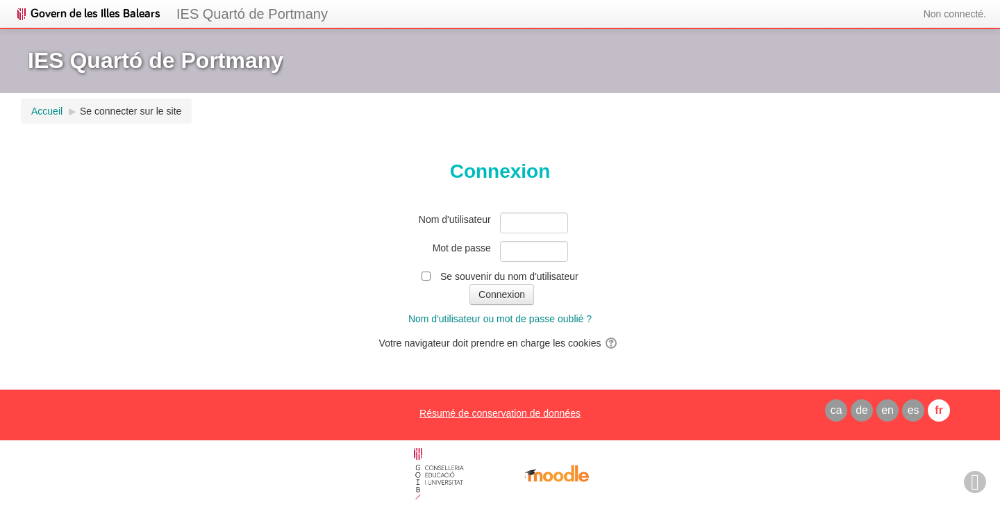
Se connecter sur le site (130, 111)
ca (836, 410)
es (913, 410)
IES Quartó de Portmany (252, 14)
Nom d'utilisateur (455, 219)
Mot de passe (462, 248)
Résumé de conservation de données (500, 413)
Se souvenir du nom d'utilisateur (509, 276)
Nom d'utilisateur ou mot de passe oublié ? (500, 318)
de (862, 410)
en (887, 410)
